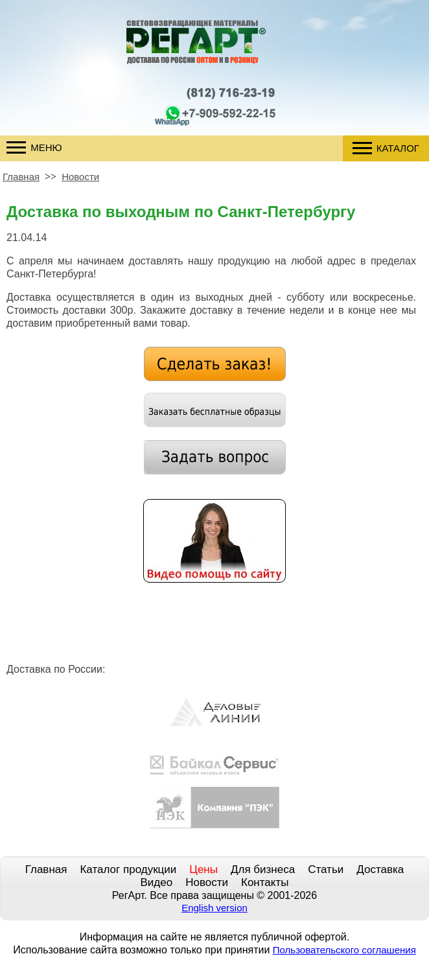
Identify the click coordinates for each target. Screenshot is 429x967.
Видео (157, 882)
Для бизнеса (263, 869)
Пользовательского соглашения (344, 949)
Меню (34, 147)
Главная (21, 176)
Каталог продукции (128, 869)
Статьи (325, 869)
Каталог (386, 148)
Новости (80, 176)
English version (214, 907)
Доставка (380, 869)
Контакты (264, 882)
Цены (203, 869)
